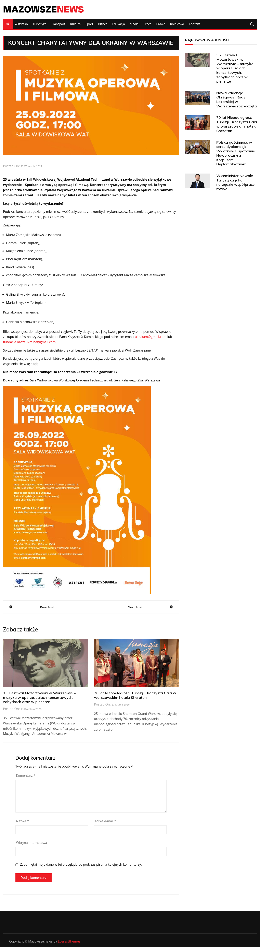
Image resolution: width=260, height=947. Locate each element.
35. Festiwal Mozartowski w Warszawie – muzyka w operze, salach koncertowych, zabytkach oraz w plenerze (39, 697)
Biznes (102, 24)
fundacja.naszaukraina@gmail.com (29, 342)
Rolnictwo (177, 24)
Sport (89, 24)
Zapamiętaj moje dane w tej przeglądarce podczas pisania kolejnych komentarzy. (81, 864)
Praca (147, 24)
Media (134, 24)
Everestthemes (69, 941)
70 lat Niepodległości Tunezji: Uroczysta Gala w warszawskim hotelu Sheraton (135, 695)
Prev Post (47, 607)
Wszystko (21, 24)
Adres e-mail (105, 821)
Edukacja (118, 24)
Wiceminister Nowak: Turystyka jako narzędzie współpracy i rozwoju (236, 182)
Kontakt (194, 24)
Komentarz (25, 775)
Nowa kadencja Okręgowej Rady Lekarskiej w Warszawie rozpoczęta (236, 99)
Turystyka (39, 24)
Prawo (160, 24)
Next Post (135, 607)
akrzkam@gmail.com (151, 336)
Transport (58, 24)
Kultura (75, 24)
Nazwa (22, 821)
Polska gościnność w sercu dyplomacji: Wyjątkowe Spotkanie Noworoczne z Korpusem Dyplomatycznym (235, 153)
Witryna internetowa (31, 842)
